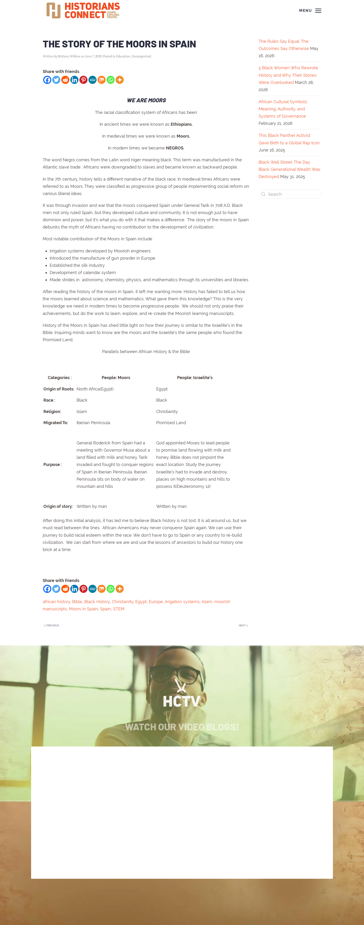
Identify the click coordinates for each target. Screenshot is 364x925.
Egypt (141, 601)
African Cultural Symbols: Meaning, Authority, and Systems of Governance (283, 109)
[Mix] (102, 80)
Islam (207, 601)
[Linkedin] (74, 80)
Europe (156, 601)
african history (56, 601)
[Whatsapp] (111, 80)
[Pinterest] (83, 80)
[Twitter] (56, 80)
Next (243, 625)
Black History (97, 601)
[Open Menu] (310, 10)
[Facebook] (47, 80)
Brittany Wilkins (69, 56)
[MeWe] (92, 80)
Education (123, 56)
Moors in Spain (83, 608)
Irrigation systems (182, 601)
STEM (118, 608)
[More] (120, 80)
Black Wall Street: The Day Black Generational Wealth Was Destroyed (289, 169)
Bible (77, 601)
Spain (105, 608)
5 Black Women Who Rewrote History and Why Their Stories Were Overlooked (288, 75)
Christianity (122, 601)
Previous (51, 625)
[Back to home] (84, 10)
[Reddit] (65, 80)
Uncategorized (141, 56)
